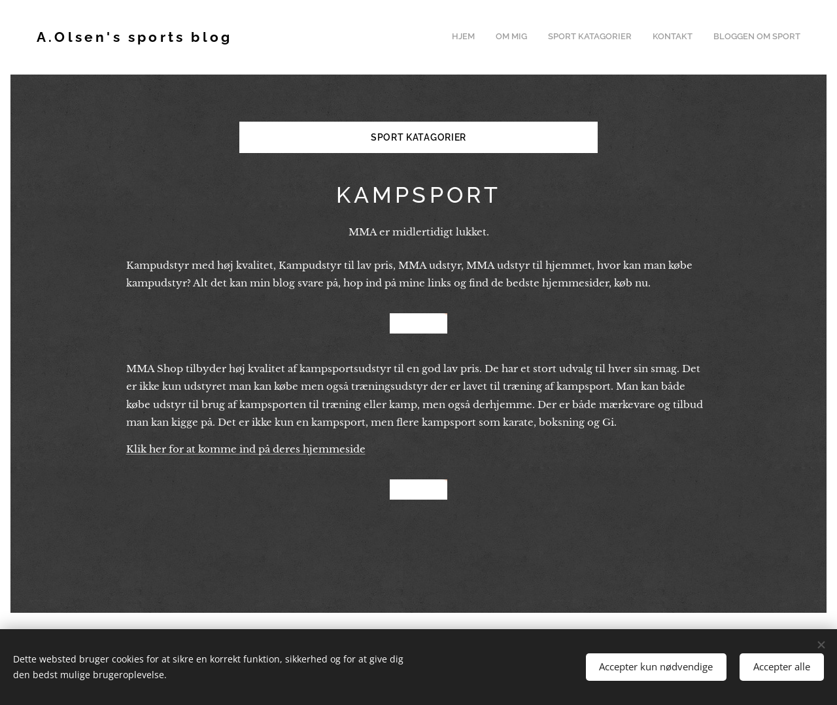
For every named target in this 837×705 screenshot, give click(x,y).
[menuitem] (720, 37)
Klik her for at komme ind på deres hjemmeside (246, 449)
